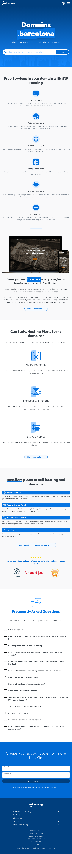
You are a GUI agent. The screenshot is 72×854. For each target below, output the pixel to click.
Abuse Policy (36, 841)
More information (36, 309)
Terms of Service (40, 787)
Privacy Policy (54, 787)
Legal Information (36, 833)
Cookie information (36, 836)
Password (7, 774)
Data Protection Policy (36, 839)
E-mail (6, 767)
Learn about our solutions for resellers (36, 545)
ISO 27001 (36, 844)
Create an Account (36, 781)
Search (62, 52)
